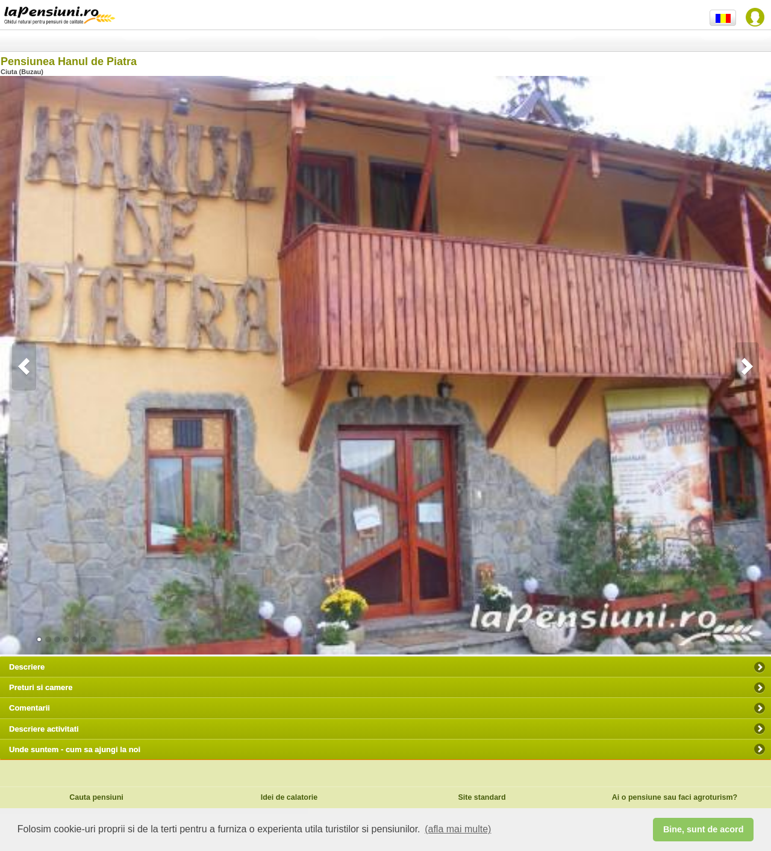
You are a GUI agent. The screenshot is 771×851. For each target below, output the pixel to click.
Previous (24, 366)
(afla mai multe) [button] (458, 829)
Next (747, 366)
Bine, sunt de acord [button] (703, 829)
